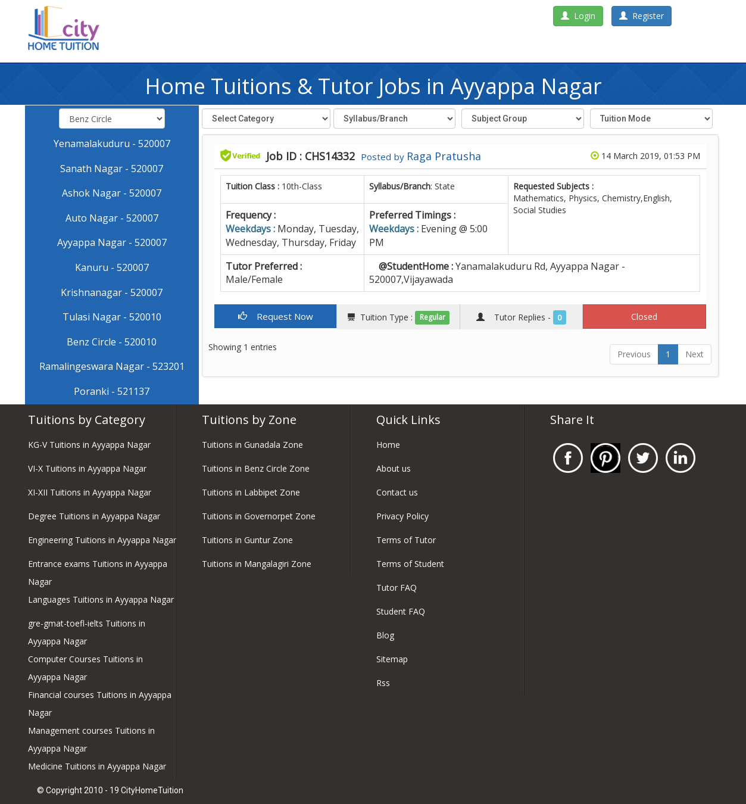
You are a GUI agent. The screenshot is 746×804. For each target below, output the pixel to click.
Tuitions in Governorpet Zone (259, 516)
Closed (644, 316)
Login (578, 15)
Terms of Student (410, 563)
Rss (383, 682)
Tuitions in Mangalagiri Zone (256, 563)
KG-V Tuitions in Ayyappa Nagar (89, 444)
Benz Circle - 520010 (112, 341)
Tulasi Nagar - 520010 (112, 316)
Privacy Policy (402, 516)
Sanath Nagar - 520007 (111, 168)
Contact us (397, 492)
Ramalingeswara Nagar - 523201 (112, 366)
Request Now (275, 316)
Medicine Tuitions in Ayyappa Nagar (97, 766)
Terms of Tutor (406, 540)
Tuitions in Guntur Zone (247, 540)
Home (388, 444)
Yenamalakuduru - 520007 (112, 143)
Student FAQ (400, 611)
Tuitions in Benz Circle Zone (256, 468)
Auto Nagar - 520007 (111, 218)
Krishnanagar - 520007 (112, 292)
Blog (385, 635)
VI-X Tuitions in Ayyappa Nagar (87, 468)
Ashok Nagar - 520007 (111, 193)
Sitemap (392, 659)
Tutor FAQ (396, 587)
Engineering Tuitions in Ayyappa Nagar (102, 540)
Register (641, 15)
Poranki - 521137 (111, 391)
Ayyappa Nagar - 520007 (112, 242)
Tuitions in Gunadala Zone (252, 444)
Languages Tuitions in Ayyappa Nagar (101, 599)
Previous (634, 354)
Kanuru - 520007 (112, 267)
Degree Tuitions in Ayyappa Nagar (94, 516)
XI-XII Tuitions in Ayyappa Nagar (89, 492)
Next (694, 354)
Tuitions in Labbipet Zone (251, 492)
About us (393, 468)
